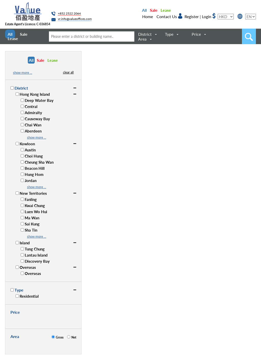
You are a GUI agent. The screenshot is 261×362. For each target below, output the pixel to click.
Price (196, 34)
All (144, 10)
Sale (154, 10)
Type (169, 34)
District (145, 34)
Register (192, 16)
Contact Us (166, 16)
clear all (68, 72)
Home (147, 16)
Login (206, 16)
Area (142, 39)
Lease (166, 10)
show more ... (22, 72)
